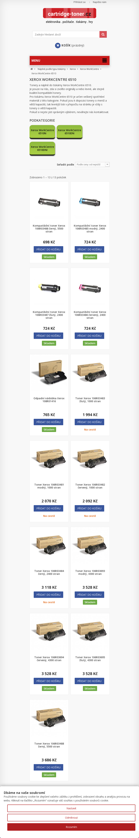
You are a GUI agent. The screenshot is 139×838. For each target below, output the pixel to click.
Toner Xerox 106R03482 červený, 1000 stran (90, 469)
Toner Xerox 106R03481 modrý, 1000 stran (49, 469)
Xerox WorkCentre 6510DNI (96, 131)
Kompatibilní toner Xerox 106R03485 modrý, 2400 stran (90, 212)
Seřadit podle (65, 148)
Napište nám (99, 2)
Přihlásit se (80, 2)
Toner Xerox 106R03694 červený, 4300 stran (49, 642)
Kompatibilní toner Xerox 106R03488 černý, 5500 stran (49, 212)
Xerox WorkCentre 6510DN (69, 131)
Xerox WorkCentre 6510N (42, 131)
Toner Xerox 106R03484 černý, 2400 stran (49, 556)
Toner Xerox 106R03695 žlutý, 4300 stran (90, 642)
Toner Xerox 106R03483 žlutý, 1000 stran (90, 383)
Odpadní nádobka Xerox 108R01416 (49, 383)
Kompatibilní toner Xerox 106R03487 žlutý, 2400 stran (49, 298)
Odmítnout (71, 817)
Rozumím (71, 827)
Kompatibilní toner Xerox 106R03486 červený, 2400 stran (90, 298)
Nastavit (71, 808)
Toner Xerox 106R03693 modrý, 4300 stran (90, 556)
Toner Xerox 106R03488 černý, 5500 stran (49, 728)
